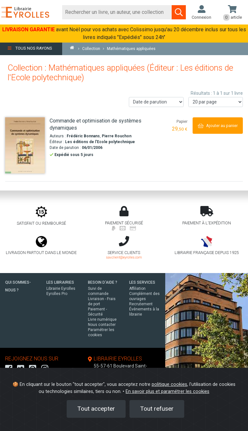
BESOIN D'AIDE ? (102, 282)
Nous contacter (102, 324)
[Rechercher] (117, 12)
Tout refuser (157, 408)
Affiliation (137, 288)
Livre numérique (102, 319)
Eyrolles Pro (56, 293)
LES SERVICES (142, 282)
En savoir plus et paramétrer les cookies (167, 391)
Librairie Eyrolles (60, 288)
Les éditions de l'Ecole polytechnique (100, 142)
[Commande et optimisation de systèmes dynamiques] (25, 145)
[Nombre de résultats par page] (215, 102)
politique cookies (169, 384)
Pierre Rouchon (116, 136)
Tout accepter (96, 408)
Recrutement (141, 304)
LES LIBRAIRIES (60, 282)
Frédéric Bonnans (83, 136)
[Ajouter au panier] (218, 125)
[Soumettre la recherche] (179, 12)
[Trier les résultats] (156, 102)
